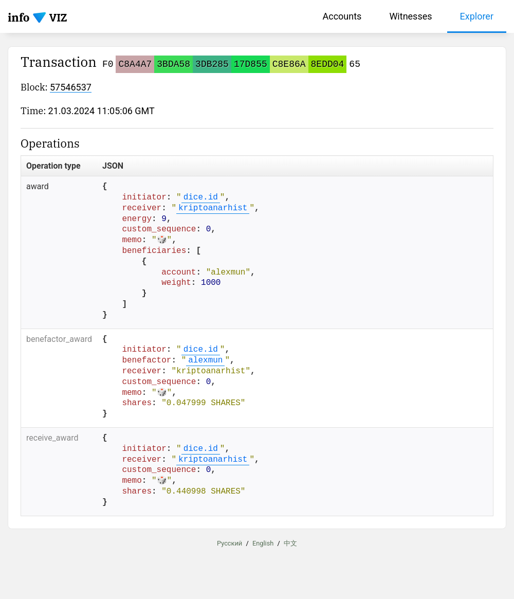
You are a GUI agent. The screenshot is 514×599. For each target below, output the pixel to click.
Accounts (342, 16)
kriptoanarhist (212, 208)
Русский (229, 543)
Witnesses (410, 16)
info (19, 17)
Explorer (477, 16)
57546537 (70, 87)
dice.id (200, 197)
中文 (290, 543)
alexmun (205, 360)
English (262, 543)
